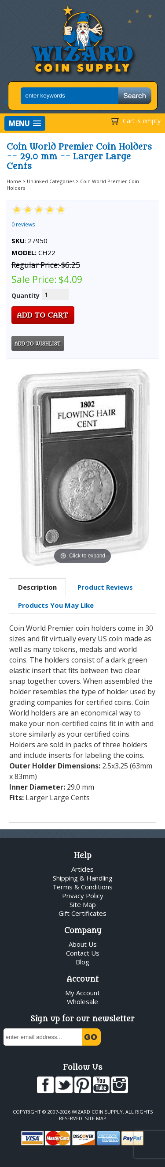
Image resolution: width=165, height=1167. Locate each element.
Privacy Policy (82, 895)
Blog (82, 961)
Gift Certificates (82, 913)
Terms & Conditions (82, 886)
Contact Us (82, 953)
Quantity (25, 295)
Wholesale (82, 1001)
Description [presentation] (37, 587)
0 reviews (23, 224)
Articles (82, 869)
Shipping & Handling (83, 877)
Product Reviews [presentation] (105, 587)
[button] (24, 123)
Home (14, 181)
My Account (82, 992)
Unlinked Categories (50, 181)
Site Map (83, 904)
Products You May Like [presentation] (56, 605)
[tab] (37, 587)
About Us (83, 944)
